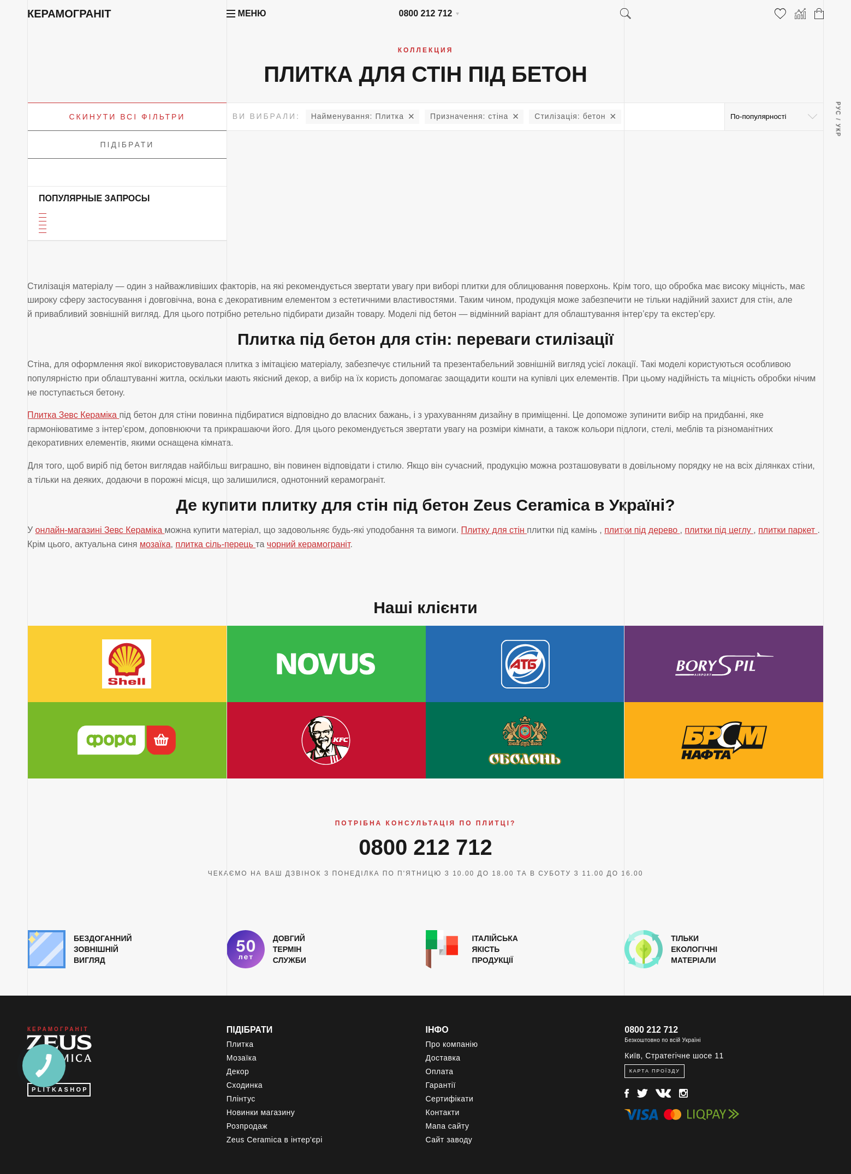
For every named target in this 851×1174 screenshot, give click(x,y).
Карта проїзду (654, 1071)
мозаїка (155, 544)
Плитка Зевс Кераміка (73, 415)
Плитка (357, 116)
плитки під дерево (642, 530)
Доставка (443, 1057)
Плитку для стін (494, 530)
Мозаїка (242, 1057)
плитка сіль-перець (215, 544)
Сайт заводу (449, 1139)
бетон (569, 116)
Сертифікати (450, 1098)
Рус (838, 108)
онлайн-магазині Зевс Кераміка (100, 530)
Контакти (443, 1112)
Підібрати (127, 144)
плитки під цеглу (719, 530)
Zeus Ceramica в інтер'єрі (275, 1139)
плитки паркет (787, 530)
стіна (469, 116)
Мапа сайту (447, 1126)
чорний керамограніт (308, 544)
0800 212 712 (426, 13)
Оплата (440, 1071)
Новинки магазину (261, 1112)
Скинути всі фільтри (127, 116)
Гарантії (441, 1085)
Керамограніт (69, 14)
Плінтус (241, 1098)
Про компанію (452, 1044)
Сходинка (245, 1085)
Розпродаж (247, 1126)
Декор (238, 1071)
